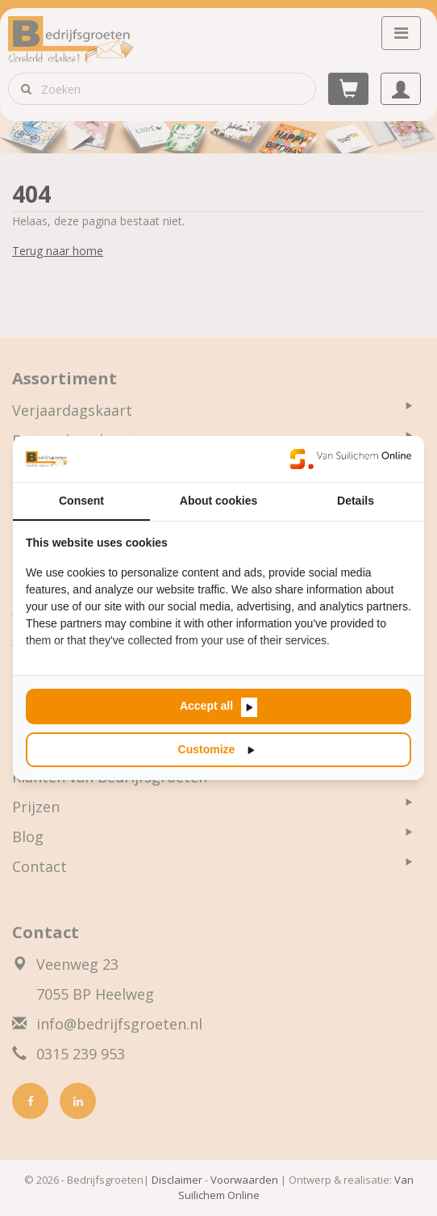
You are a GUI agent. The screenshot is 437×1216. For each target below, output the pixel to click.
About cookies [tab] (218, 500)
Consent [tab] (81, 500)
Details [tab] (355, 500)
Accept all (206, 705)
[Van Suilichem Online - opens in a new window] (350, 458)
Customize (206, 749)
